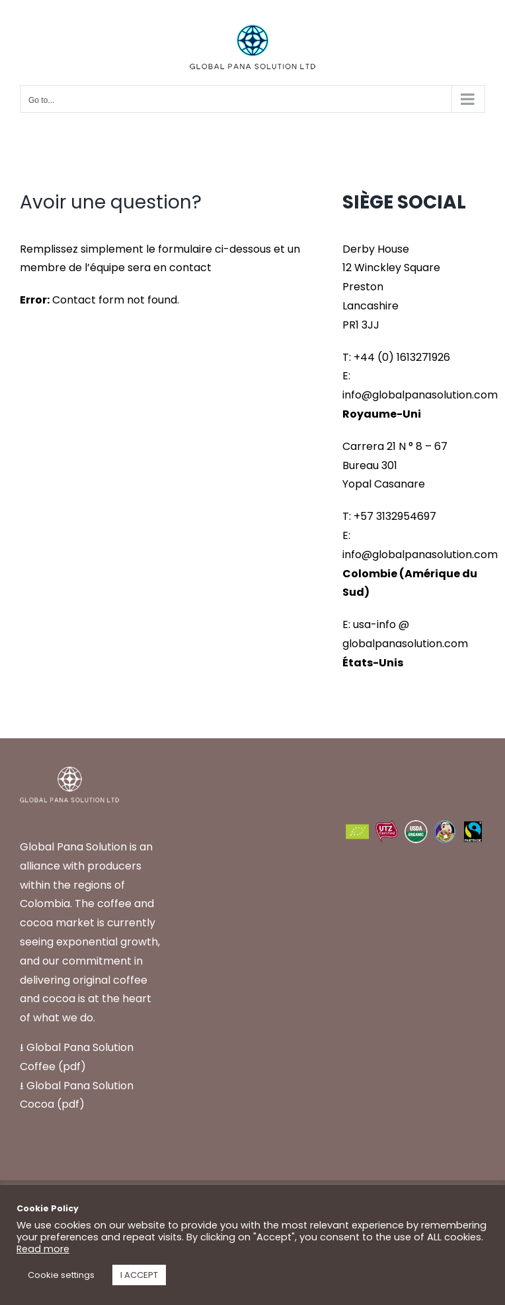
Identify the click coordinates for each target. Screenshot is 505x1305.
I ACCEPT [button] (139, 1275)
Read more (43, 1249)
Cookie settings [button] (61, 1275)
